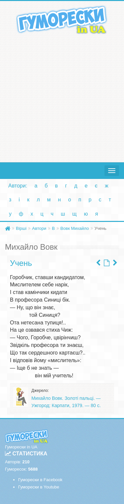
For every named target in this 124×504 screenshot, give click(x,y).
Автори (39, 228)
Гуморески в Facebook (40, 479)
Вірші (21, 228)
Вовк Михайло (75, 228)
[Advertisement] (62, 97)
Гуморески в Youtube (38, 486)
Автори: (17, 186)
